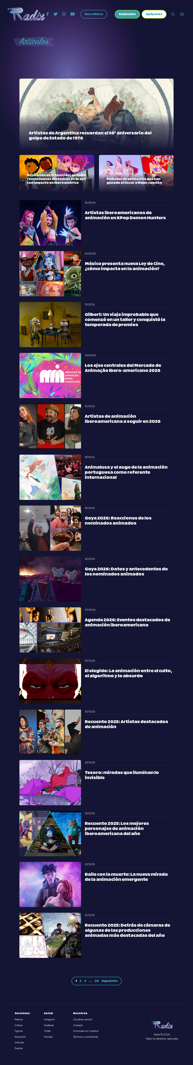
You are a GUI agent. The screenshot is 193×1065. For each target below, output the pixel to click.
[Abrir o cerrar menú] (182, 14)
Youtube (48, 1036)
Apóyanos (154, 14)
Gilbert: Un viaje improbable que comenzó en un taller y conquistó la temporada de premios (125, 320)
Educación (20, 1036)
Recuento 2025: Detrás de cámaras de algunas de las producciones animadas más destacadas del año (127, 930)
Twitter (47, 1030)
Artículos (19, 1042)
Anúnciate (127, 14)
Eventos (19, 1048)
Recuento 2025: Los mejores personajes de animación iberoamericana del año (117, 828)
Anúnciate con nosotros (86, 1030)
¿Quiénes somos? (82, 1019)
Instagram (49, 1019)
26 (97, 981)
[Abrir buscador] (173, 14)
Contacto (78, 1025)
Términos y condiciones (85, 1036)
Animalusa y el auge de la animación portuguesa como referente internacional (126, 472)
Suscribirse (94, 14)
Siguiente (110, 981)
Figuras (19, 1030)
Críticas (19, 1025)
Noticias (19, 1019)
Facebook (49, 1025)
